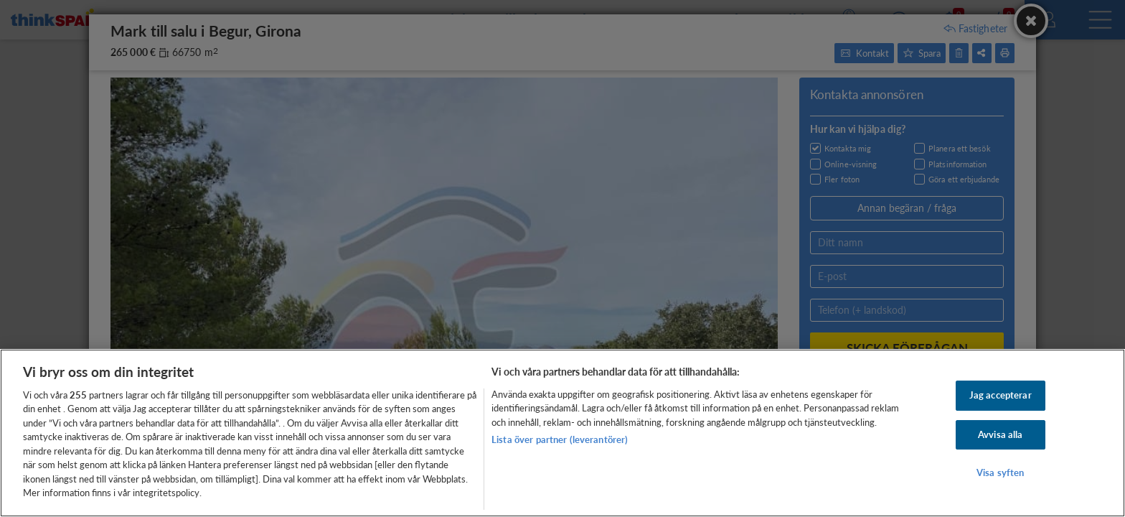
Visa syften (1000, 472)
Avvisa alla (1000, 434)
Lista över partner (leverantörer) (559, 439)
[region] (562, 433)
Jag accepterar (1000, 395)
